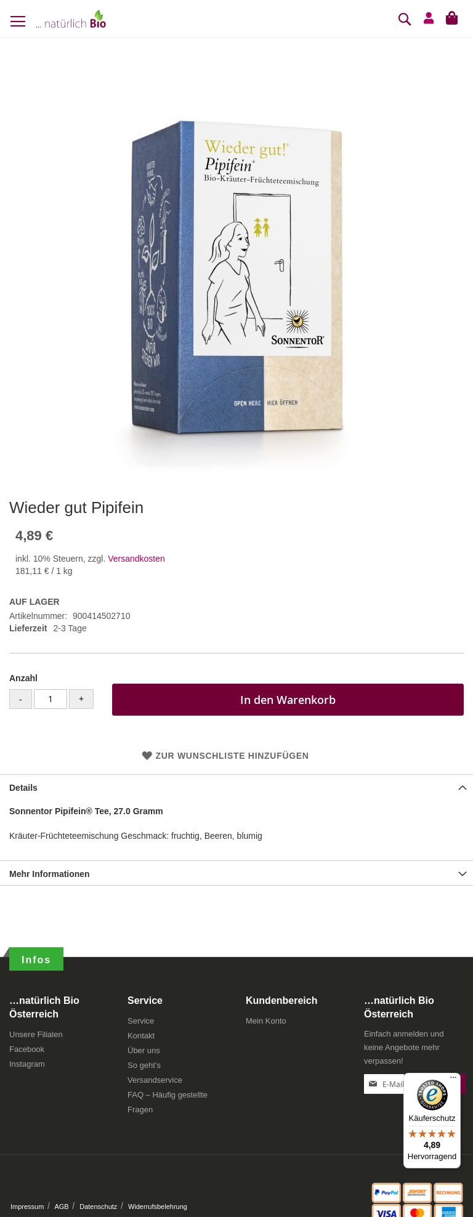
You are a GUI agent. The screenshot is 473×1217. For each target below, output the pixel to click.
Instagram (27, 1064)
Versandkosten (136, 559)
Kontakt (141, 1035)
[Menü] (453, 1080)
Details (23, 788)
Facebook (26, 1049)
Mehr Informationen (49, 874)
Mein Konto (266, 1020)
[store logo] (71, 18)
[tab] (236, 786)
